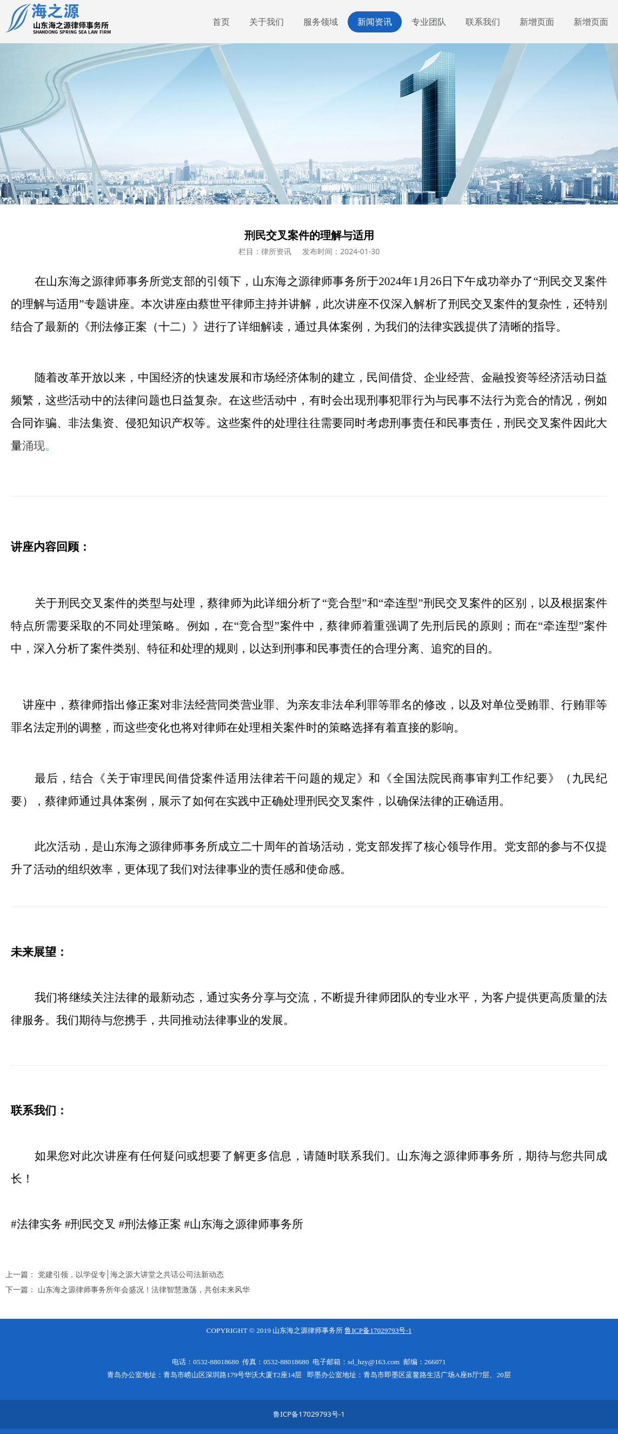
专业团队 (428, 22)
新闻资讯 (374, 22)
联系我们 (483, 22)
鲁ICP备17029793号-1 (309, 1414)
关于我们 (266, 22)
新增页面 (537, 22)
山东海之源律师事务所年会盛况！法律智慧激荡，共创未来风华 (144, 1289)
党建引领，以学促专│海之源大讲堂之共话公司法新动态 (131, 1274)
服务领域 (320, 22)
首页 (221, 22)
